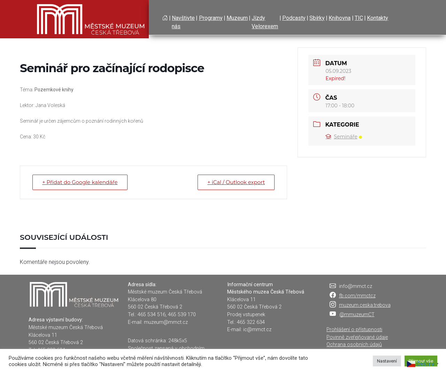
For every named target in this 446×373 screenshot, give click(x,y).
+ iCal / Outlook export (235, 182)
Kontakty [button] (377, 18)
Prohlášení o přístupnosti (354, 330)
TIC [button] (359, 18)
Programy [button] (211, 18)
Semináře (343, 137)
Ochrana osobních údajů (354, 345)
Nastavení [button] (387, 361)
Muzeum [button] (237, 18)
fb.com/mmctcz (357, 296)
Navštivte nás (183, 22)
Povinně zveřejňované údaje (357, 337)
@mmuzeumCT (357, 315)
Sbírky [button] (317, 18)
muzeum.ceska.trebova (365, 305)
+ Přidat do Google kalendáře (80, 182)
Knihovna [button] (340, 18)
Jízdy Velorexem (265, 22)
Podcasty (294, 18)
